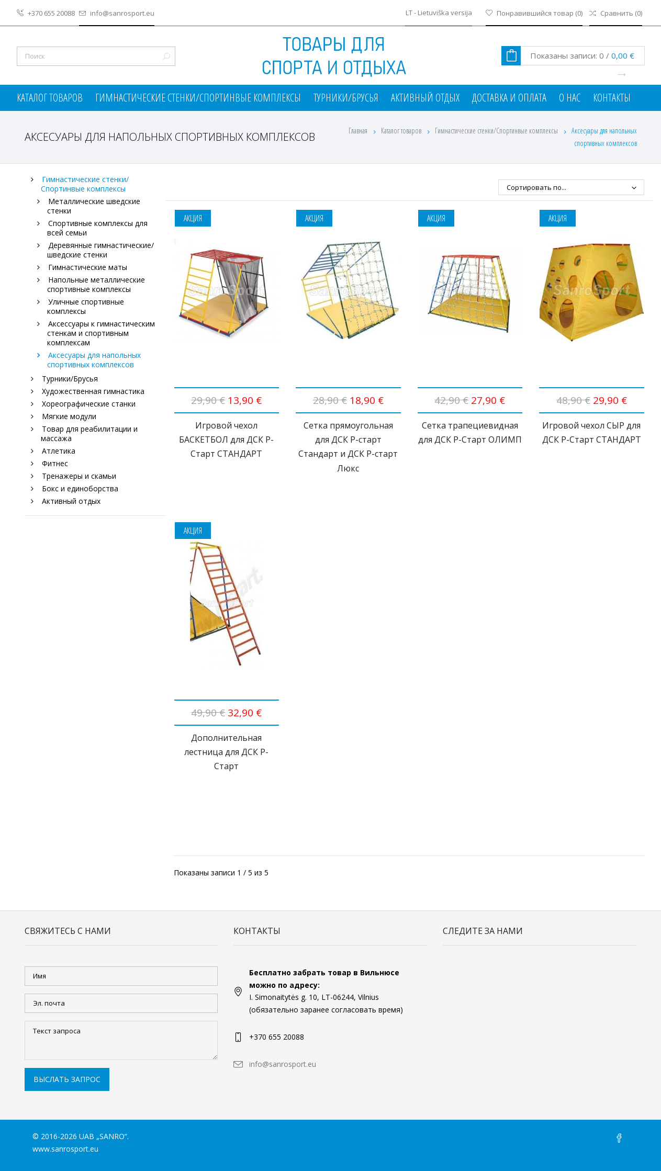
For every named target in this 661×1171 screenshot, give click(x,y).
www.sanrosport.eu (65, 1149)
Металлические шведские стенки (94, 206)
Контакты (612, 98)
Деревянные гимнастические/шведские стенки (100, 250)
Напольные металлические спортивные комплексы (96, 284)
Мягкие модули (69, 416)
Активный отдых (425, 98)
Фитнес (55, 463)
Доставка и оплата (509, 98)
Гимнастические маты (87, 267)
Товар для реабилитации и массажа (89, 433)
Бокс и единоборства (80, 488)
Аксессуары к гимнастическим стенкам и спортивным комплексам (101, 333)
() (534, 13)
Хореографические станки (89, 404)
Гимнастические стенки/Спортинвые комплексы (198, 98)
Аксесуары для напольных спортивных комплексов (94, 359)
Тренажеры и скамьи (79, 476)
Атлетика (58, 451)
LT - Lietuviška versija (439, 13)
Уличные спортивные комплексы (86, 306)
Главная (358, 131)
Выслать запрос (66, 1079)
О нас (569, 98)
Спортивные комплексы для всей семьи (97, 228)
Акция (193, 218)
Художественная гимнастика (93, 391)
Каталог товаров (50, 98)
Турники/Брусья (345, 98)
